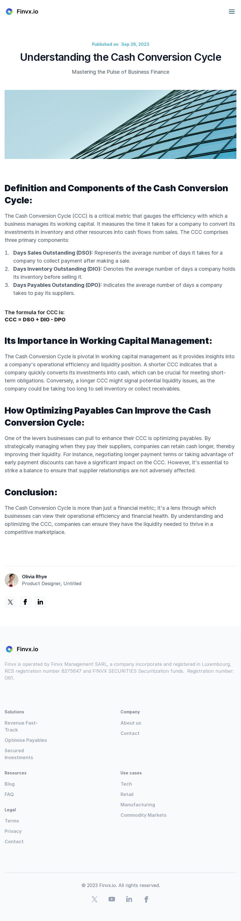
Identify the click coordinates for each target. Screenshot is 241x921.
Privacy (13, 831)
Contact (130, 733)
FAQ (9, 794)
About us (130, 723)
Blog (10, 784)
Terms (12, 821)
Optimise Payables (26, 740)
